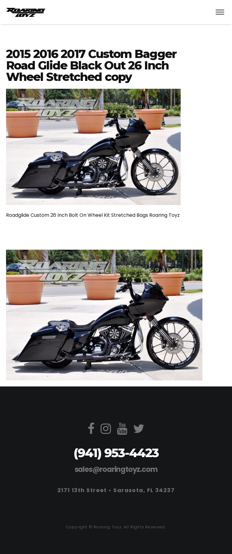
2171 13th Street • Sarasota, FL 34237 (116, 490)
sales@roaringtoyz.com (116, 469)
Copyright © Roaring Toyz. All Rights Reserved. (116, 527)
